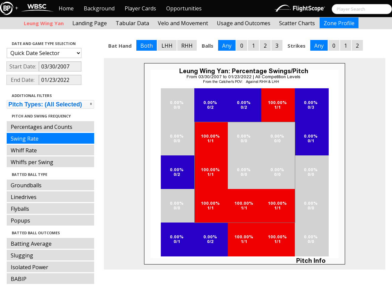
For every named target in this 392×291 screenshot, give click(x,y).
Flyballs (20, 208)
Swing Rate (25, 138)
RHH (187, 45)
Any (227, 45)
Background (99, 8)
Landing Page (89, 23)
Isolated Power (29, 267)
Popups (20, 220)
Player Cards (140, 8)
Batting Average (31, 243)
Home (66, 8)
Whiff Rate (24, 150)
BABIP (18, 279)
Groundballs (26, 185)
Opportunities (184, 8)
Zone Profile (339, 23)
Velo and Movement (183, 23)
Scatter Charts (297, 23)
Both (146, 45)
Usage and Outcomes (243, 23)
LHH (167, 45)
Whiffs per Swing (32, 162)
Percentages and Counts (41, 127)
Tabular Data (132, 23)
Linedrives (24, 197)
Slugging (22, 255)
